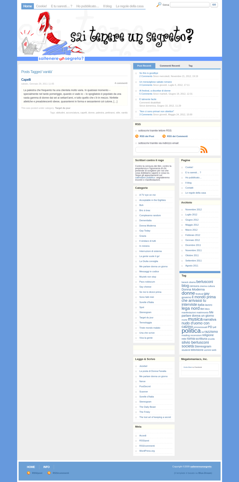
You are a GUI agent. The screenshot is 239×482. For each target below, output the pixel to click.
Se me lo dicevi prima (150, 292)
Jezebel (143, 366)
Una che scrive (147, 333)
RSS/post (144, 440)
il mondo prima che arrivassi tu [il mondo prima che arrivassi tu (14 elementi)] (199, 299)
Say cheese (145, 286)
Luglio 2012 (191, 214)
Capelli (26, 79)
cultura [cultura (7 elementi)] (211, 286)
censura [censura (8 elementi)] (194, 286)
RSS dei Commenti (177, 136)
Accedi (142, 435)
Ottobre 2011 (192, 255)
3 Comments (145, 85)
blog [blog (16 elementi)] (185, 285)
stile (118, 112)
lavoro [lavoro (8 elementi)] (208, 304)
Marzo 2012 (191, 230)
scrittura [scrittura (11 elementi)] (201, 338)
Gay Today (144, 230)
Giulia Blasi (188, 367)
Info (46, 467)
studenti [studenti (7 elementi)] (186, 349)
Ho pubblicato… (87, 6)
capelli (83, 112)
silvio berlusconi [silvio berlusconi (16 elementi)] (195, 342)
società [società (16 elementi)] (188, 346)
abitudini (60, 112)
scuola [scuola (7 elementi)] (211, 338)
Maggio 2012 (192, 225)
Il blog (107, 6)
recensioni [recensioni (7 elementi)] (196, 335)
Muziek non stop (147, 276)
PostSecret (145, 386)
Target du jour (62, 108)
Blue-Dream (204, 473)
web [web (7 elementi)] (214, 349)
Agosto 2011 (191, 265)
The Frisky (144, 412)
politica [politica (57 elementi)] (191, 330)
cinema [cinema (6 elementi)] (203, 286)
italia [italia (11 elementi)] (201, 304)
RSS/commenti (147, 446)
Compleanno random (150, 215)
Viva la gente (146, 338)
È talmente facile (147, 99)
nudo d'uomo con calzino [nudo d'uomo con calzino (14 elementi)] (196, 325)
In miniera (144, 246)
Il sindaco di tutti (147, 241)
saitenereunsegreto (200, 466)
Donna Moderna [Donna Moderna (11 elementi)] (193, 289)
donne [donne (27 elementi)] (188, 293)
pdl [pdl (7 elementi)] (214, 327)
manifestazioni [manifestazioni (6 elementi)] (189, 312)
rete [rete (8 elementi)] (184, 338)
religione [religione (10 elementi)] (208, 335)
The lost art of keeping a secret (155, 417)
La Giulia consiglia (148, 261)
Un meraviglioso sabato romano (155, 82)
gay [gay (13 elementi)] (207, 294)
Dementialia (145, 220)
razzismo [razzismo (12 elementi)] (211, 331)
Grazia (142, 236)
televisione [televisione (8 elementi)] (197, 349)
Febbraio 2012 (192, 235)
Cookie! (41, 6)
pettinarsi (110, 112)
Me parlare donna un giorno (153, 266)
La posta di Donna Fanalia (152, 371)
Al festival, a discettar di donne (155, 90)
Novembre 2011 (193, 250)
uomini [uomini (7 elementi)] (207, 349)
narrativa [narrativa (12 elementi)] (209, 319)
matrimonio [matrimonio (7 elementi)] (203, 312)
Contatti (189, 187)
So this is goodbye (148, 73)
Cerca (166, 5)
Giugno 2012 (192, 220)
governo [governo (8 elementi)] (186, 297)
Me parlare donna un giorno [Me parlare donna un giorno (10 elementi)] (198, 314)
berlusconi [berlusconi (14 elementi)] (204, 282)
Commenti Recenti (170, 65)
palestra (100, 112)
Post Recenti (144, 65)
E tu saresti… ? (61, 6)
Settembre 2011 (193, 260)
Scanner (143, 391)
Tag (191, 65)
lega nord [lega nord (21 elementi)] (191, 308)
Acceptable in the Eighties (152, 200)
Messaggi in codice (149, 271)
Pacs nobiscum (147, 281)
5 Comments (145, 94)
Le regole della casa (129, 6)
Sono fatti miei (146, 297)
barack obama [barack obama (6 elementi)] (189, 282)
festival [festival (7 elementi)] (199, 293)
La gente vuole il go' (149, 256)
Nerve (142, 381)
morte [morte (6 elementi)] (184, 320)
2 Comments (145, 76)
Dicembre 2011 (193, 245)
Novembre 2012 (193, 209)
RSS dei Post (147, 136)
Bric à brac (145, 210)
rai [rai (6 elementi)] (202, 332)
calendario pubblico (145, 177)
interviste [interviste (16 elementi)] (189, 304)
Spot (141, 307)
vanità (124, 112)
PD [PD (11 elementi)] (210, 327)
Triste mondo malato (149, 327)
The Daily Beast (147, 407)
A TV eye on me (147, 195)
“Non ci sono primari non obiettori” (156, 111)
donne (91, 112)
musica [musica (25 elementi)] (195, 319)
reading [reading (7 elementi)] (186, 335)
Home (27, 6)
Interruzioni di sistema (150, 251)
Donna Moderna (147, 225)
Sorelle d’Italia (146, 396)
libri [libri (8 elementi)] (202, 308)
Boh (141, 205)
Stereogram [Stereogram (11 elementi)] (202, 346)
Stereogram (145, 312)
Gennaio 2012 (192, 240)
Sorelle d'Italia (146, 302)
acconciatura (72, 112)
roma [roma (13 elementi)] (191, 339)
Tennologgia (145, 322)
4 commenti (121, 83)
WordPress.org (147, 451)
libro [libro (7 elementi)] (207, 308)
